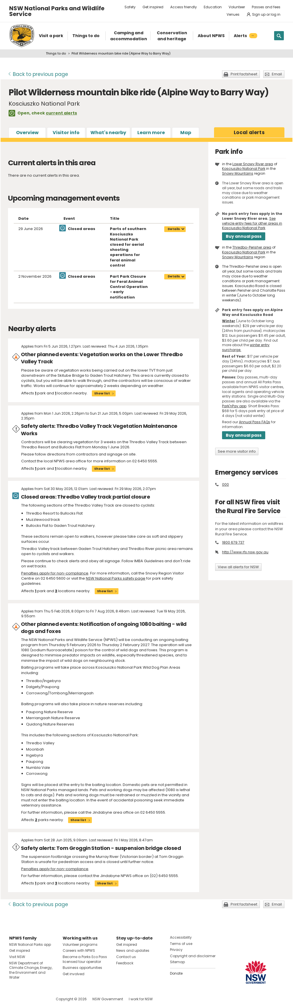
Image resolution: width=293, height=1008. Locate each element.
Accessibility (181, 937)
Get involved (73, 973)
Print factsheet (244, 74)
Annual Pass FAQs (254, 422)
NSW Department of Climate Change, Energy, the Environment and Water (30, 970)
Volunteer (237, 7)
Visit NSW (17, 956)
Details (174, 229)
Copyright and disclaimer (192, 955)
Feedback (124, 963)
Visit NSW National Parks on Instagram (26, 999)
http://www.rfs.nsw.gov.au (245, 552)
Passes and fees (266, 7)
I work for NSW (141, 999)
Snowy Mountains (237, 173)
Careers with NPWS (79, 950)
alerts (249, 132)
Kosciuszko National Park (243, 168)
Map (185, 132)
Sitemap (177, 961)
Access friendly (183, 7)
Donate (176, 973)
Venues (233, 14)
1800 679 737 (233, 542)
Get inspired (152, 7)
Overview (27, 132)
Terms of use (181, 943)
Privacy (176, 949)
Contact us (126, 956)
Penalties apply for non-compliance (54, 573)
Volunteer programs (80, 944)
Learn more (151, 132)
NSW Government (107, 999)
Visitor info (66, 132)
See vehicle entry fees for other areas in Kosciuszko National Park (252, 223)
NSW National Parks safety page (115, 578)
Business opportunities (82, 967)
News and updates (132, 950)
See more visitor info (237, 451)
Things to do (56, 53)
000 (225, 484)
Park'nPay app (234, 406)
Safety (130, 7)
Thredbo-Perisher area (251, 247)
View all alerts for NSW (238, 567)
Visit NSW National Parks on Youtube (39, 999)
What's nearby (108, 132)
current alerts (61, 113)
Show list (102, 393)
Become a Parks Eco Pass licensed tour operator (85, 959)
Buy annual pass (244, 236)
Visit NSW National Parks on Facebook (14, 999)
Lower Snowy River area (252, 164)
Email (277, 74)
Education (213, 7)
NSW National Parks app (30, 944)
